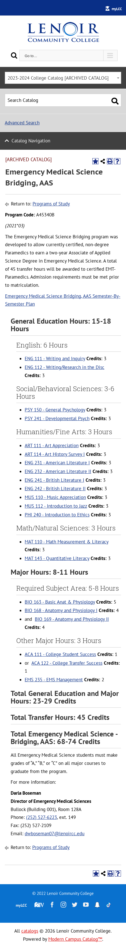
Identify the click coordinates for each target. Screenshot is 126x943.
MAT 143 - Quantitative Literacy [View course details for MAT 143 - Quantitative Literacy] (57, 558)
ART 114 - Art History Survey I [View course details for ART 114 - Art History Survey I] (55, 454)
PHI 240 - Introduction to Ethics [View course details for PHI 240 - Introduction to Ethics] (57, 515)
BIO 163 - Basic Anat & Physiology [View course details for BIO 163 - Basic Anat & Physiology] (60, 602)
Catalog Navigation (31, 141)
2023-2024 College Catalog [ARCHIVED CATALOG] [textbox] (58, 78)
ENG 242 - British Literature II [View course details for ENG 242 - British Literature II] (55, 488)
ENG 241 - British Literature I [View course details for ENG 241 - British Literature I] (54, 480)
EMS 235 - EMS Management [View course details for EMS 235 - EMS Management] (54, 680)
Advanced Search (22, 123)
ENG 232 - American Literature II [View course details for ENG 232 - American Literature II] (58, 471)
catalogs (29, 931)
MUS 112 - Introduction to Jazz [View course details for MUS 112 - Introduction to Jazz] (56, 506)
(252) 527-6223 (41, 817)
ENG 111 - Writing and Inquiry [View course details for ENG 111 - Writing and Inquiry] (55, 358)
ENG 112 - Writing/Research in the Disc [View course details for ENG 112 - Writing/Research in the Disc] (64, 367)
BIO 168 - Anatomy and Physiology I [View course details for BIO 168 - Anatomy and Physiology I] (61, 610)
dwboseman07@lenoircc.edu (54, 833)
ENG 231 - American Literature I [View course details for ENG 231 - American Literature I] (57, 463)
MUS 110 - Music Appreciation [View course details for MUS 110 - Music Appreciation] (55, 497)
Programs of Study (51, 204)
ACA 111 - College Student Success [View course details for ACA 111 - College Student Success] (60, 654)
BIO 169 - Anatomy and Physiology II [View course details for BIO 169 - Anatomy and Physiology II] (72, 619)
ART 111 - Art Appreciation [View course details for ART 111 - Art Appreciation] (52, 445)
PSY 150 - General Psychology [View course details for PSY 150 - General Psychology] (55, 410)
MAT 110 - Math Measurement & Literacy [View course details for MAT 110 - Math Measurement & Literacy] (66, 542)
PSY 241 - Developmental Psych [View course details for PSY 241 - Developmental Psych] (57, 418)
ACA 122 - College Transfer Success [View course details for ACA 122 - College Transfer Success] (66, 663)
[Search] (14, 55)
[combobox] (63, 78)
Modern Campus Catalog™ (75, 939)
